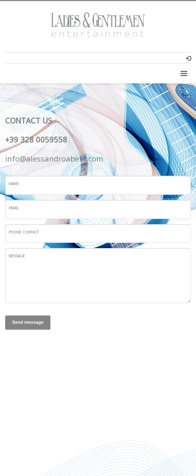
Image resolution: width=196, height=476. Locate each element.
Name (14, 183)
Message (17, 256)
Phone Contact (24, 232)
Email (14, 207)
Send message (27, 322)
